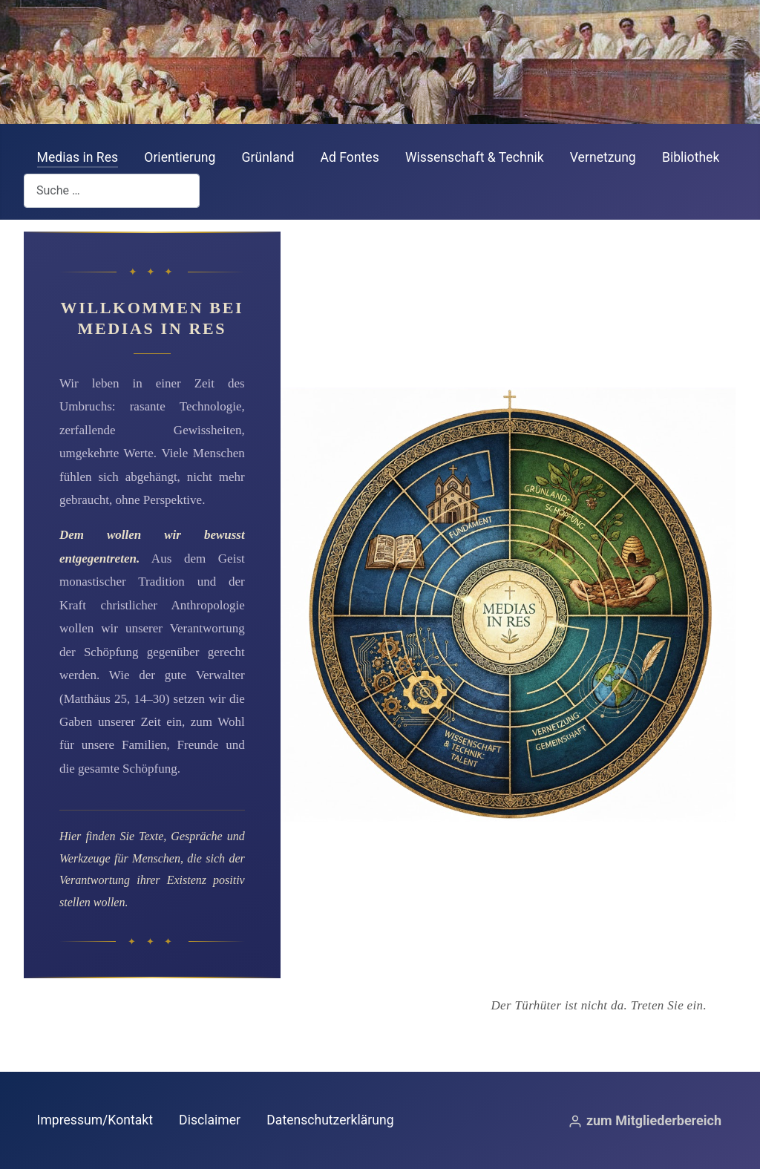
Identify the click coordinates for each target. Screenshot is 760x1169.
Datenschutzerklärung (329, 1120)
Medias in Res (78, 157)
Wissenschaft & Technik (474, 157)
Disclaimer (209, 1120)
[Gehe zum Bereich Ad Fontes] (394, 440)
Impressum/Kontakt (95, 1120)
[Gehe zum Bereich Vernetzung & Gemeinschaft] (622, 784)
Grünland (268, 157)
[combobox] (112, 190)
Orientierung (179, 157)
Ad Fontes (350, 157)
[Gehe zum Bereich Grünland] (622, 440)
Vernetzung (603, 157)
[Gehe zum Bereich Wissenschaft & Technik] (394, 784)
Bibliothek (690, 157)
